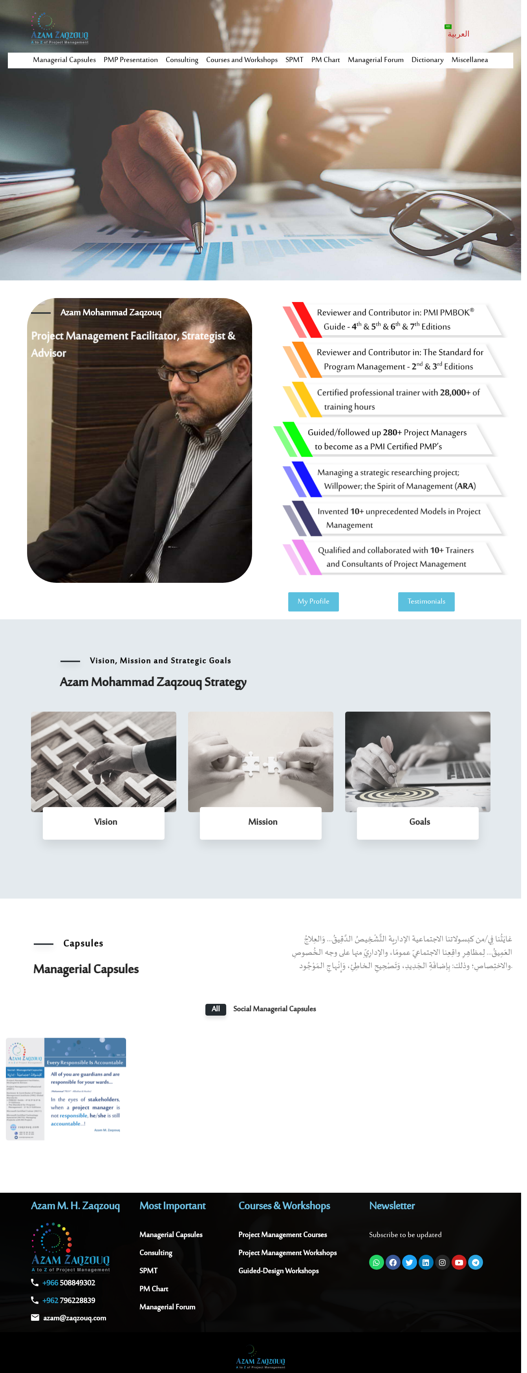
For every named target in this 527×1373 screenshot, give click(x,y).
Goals (419, 822)
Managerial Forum (376, 60)
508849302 (68, 1284)
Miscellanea (470, 60)
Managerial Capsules (64, 60)
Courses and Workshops (242, 60)
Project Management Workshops (287, 1253)
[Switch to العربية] (458, 31)
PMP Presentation (131, 60)
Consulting (182, 60)
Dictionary (428, 60)
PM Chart (325, 60)
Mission (262, 822)
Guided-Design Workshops (278, 1271)
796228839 (68, 1301)
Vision (105, 822)
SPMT (294, 60)
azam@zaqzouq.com (74, 1318)
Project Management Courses (282, 1235)
